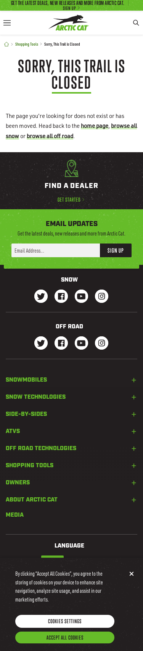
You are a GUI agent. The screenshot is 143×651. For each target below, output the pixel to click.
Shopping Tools (26, 44)
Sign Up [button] (116, 250)
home (94, 125)
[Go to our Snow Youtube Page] (81, 297)
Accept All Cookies (65, 644)
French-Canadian (82, 560)
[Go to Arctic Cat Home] (68, 23)
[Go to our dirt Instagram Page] (41, 343)
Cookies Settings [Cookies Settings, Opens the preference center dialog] (65, 628)
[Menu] (7, 23)
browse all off (50, 136)
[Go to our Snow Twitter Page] (41, 297)
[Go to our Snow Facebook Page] (61, 297)
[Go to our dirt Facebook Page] (61, 343)
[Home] (6, 44)
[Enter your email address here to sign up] (55, 250)
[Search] (136, 23)
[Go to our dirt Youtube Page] (81, 343)
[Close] (131, 580)
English (52, 560)
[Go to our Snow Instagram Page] (101, 297)
